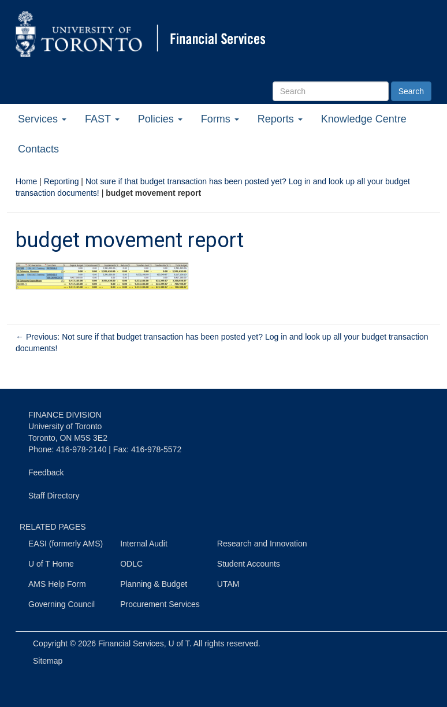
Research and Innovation (262, 543)
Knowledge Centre (364, 119)
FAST (102, 119)
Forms (220, 119)
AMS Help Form (57, 584)
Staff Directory (53, 495)
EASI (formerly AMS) (65, 543)
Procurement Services (160, 604)
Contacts (38, 149)
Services (42, 119)
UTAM (228, 584)
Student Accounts (248, 563)
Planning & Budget (153, 584)
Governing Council (61, 604)
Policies (160, 119)
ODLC (131, 563)
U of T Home (51, 563)
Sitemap (47, 660)
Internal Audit (143, 543)
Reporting (61, 181)
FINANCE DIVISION (65, 414)
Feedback (46, 472)
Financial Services (131, 643)
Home (26, 181)
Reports (280, 119)
